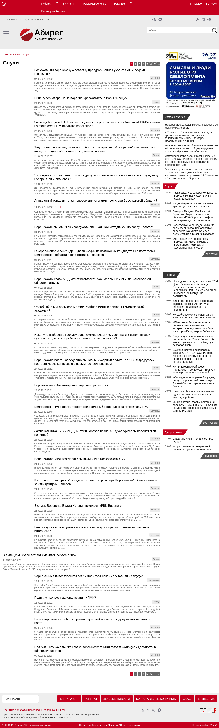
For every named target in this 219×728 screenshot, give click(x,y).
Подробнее (211, 455)
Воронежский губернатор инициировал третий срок (71, 385)
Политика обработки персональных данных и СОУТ (34, 709)
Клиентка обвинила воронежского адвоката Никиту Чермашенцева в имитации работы (193, 394)
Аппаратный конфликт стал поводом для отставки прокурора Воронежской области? (95, 200)
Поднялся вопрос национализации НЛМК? (65, 597)
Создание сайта (200, 725)
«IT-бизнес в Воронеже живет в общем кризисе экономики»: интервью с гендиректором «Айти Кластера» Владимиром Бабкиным (188, 137)
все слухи (212, 254)
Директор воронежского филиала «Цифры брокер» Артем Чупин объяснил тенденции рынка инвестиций (193, 305)
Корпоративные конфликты (156, 698)
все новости (210, 422)
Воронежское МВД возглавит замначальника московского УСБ (79, 459)
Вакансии (113, 725)
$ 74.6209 (196, 3)
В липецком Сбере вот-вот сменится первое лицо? (39, 555)
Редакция (120, 3)
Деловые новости (116, 698)
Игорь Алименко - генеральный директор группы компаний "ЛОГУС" (195, 448)
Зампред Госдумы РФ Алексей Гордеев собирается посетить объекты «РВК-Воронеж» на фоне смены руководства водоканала (193, 216)
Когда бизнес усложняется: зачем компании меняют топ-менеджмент (194, 316)
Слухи (168, 186)
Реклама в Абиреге (94, 3)
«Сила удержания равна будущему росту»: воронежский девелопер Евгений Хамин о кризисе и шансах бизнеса (194, 382)
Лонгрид (170, 274)
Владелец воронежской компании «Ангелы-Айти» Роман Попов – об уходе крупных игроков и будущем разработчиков (191, 148)
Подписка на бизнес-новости (93, 725)
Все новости (12, 699)
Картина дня (69, 698)
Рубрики (46, 3)
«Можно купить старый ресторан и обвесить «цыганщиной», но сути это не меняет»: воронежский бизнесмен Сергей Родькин (195, 406)
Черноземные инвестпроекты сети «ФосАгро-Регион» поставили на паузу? (88, 576)
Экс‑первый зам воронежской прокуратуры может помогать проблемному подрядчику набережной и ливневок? (191, 243)
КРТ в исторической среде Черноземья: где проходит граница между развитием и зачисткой (194, 369)
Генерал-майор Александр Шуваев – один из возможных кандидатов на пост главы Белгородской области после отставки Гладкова (94, 253)
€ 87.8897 (211, 3)
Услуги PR (69, 3)
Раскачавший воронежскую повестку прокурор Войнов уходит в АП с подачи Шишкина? (195, 195)
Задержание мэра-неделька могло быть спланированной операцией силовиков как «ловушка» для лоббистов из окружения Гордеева (94, 149)
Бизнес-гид (206, 698)
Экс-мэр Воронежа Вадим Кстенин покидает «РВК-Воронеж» (78, 505)
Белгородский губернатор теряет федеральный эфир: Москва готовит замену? (91, 407)
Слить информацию (130, 725)
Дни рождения (173, 432)
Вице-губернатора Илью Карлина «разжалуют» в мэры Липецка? (81, 98)
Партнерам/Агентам (53, 11)
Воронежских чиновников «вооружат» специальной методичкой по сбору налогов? (94, 227)
